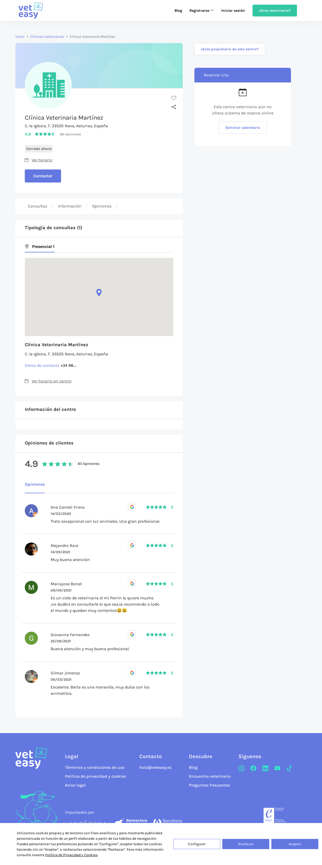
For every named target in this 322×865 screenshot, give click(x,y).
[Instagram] (241, 768)
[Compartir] (174, 107)
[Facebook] (253, 768)
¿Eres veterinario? (274, 10)
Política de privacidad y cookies (95, 776)
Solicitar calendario (242, 127)
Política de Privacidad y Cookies (71, 855)
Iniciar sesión (233, 10)
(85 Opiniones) (70, 134)
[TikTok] (289, 768)
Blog (178, 10)
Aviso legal (75, 785)
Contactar (42, 175)
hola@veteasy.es (155, 767)
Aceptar (295, 844)
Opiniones (101, 206)
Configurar (197, 844)
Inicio (20, 36)
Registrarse (201, 10)
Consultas (37, 206)
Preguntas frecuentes (209, 785)
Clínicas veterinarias (47, 36)
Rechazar (246, 844)
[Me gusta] (173, 98)
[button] (99, 293)
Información (69, 206)
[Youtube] (277, 768)
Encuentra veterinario (210, 776)
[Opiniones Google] (132, 506)
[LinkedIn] (265, 768)
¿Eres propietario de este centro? (230, 49)
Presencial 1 (40, 246)
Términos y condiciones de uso (94, 767)
